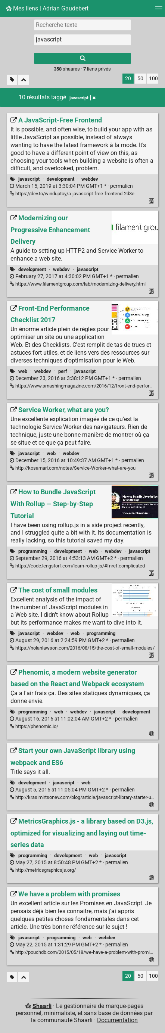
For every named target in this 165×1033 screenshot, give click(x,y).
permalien (71, 186)
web (22, 371)
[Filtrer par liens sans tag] (12, 80)
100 (153, 78)
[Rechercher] (82, 58)
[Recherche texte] (82, 24)
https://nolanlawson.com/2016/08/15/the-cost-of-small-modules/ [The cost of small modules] (82, 648)
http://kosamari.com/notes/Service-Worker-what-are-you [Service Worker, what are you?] (73, 468)
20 (128, 78)
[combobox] (82, 39)
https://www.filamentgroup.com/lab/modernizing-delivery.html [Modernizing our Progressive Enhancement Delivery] (78, 284)
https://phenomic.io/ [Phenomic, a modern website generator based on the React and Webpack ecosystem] (34, 726)
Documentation (117, 1020)
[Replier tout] (23, 80)
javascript (29, 179)
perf (62, 371)
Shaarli (42, 1005)
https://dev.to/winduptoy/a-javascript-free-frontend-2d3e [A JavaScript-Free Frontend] (72, 193)
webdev (89, 179)
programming (32, 551)
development (60, 179)
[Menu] (158, 10)
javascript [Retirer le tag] (82, 97)
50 (140, 78)
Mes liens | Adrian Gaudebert (47, 8)
